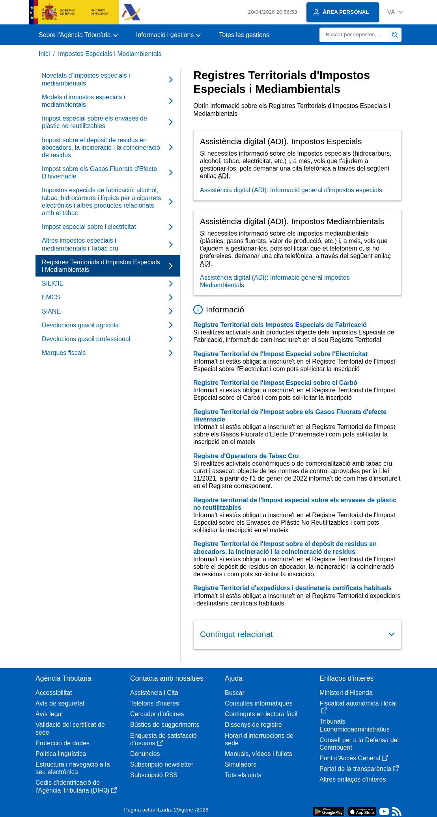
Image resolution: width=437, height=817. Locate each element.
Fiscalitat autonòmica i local (358, 707)
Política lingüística (60, 753)
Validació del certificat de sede (70, 728)
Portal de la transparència (359, 768)
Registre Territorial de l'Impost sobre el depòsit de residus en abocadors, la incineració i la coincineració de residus (285, 547)
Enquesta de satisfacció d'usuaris (163, 739)
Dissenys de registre (253, 724)
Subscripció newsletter (161, 764)
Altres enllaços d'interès (352, 779)
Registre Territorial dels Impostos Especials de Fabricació (280, 324)
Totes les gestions (244, 35)
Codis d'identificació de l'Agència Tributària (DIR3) (76, 786)
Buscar (235, 692)
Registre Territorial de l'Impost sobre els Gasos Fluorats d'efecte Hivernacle (290, 415)
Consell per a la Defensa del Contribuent (359, 744)
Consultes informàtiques (259, 703)
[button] (395, 12)
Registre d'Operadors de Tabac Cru (246, 456)
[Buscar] (353, 35)
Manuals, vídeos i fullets (258, 753)
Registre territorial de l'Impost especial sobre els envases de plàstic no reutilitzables (294, 504)
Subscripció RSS (153, 775)
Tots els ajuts (243, 775)
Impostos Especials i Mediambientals (109, 53)
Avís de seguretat (59, 703)
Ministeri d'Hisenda (346, 692)
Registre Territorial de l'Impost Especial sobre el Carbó (275, 382)
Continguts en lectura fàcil (261, 714)
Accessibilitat (53, 692)
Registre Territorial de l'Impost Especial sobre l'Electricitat (280, 354)
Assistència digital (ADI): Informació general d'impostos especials (291, 190)
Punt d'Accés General (353, 758)
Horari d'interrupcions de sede (259, 739)
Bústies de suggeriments (164, 724)
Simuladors (240, 764)
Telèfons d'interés (154, 703)
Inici (44, 53)
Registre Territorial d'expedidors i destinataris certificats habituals (292, 588)
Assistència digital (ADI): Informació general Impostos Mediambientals (275, 281)
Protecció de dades (62, 743)
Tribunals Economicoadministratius (354, 725)
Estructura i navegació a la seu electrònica (72, 768)
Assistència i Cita (154, 692)
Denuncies (145, 753)
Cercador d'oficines (157, 714)
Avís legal (49, 714)
